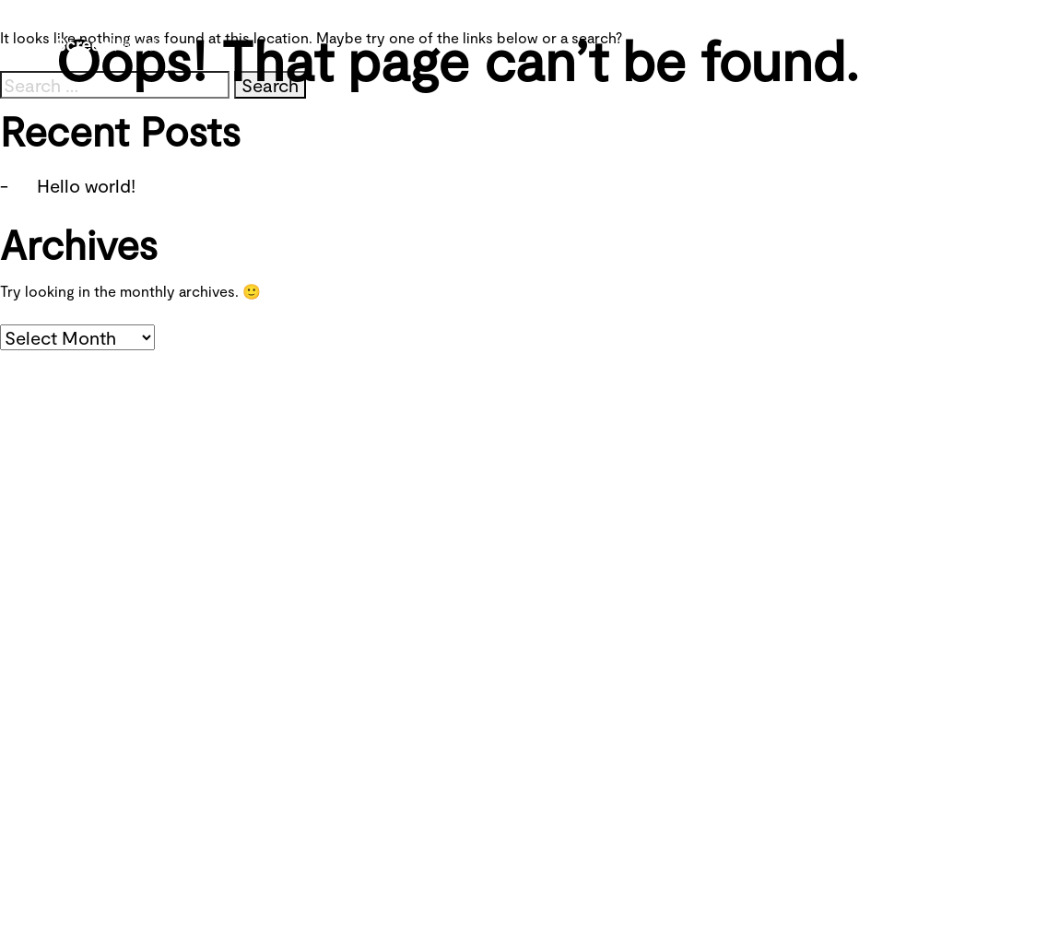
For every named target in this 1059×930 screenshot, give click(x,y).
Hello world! (86, 185)
